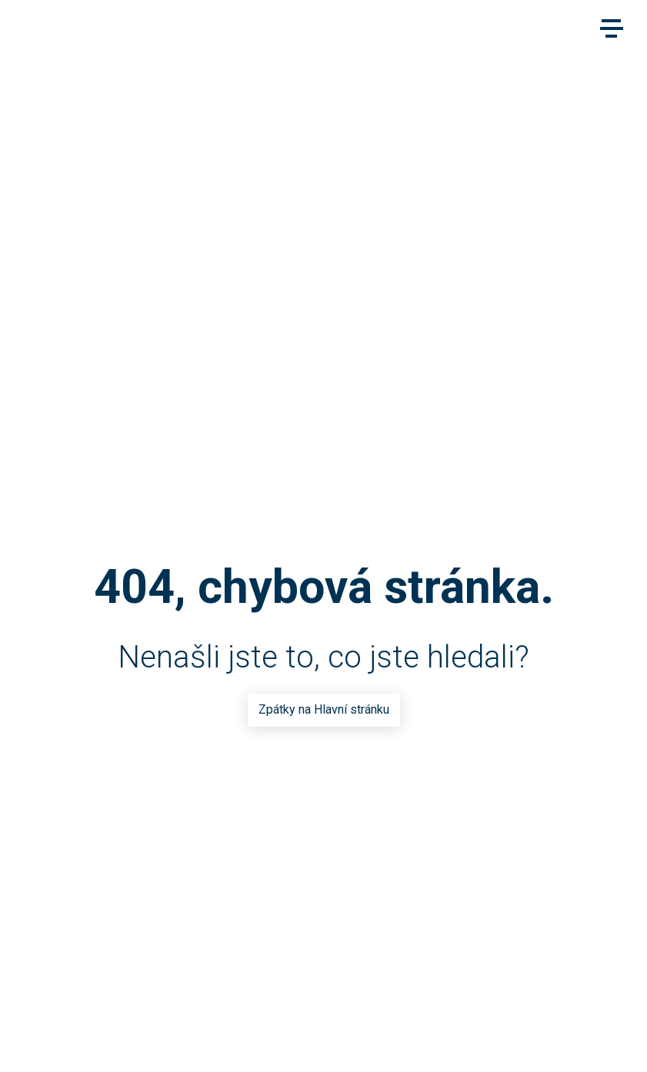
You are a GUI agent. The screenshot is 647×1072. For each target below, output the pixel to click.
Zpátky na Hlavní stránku (323, 709)
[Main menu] (611, 28)
